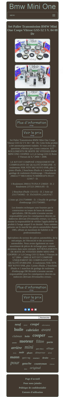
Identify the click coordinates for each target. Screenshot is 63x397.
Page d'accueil (32, 379)
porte (50, 342)
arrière (16, 348)
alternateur (46, 325)
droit (50, 353)
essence (36, 358)
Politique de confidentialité (32, 387)
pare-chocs (40, 349)
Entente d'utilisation (32, 392)
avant (46, 329)
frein (14, 353)
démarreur (40, 352)
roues (50, 337)
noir (21, 352)
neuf (18, 324)
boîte (27, 336)
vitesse (51, 364)
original (35, 368)
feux (25, 369)
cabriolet (32, 330)
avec (25, 325)
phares (53, 358)
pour (14, 362)
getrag (26, 358)
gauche (26, 363)
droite (45, 357)
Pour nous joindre (32, 383)
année (14, 343)
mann (14, 357)
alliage (50, 348)
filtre (40, 341)
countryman (40, 363)
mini (29, 347)
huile (18, 329)
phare (29, 353)
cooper (39, 335)
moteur (26, 341)
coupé (34, 324)
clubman (17, 336)
